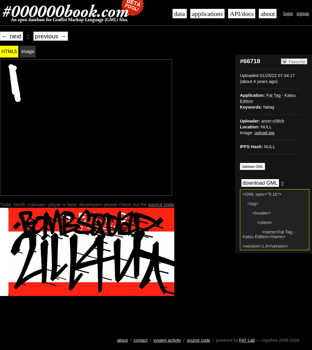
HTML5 (9, 51)
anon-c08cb (272, 121)
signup (302, 13)
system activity (167, 340)
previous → (50, 36)
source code (161, 204)
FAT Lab (247, 340)
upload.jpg (264, 132)
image (27, 51)
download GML (260, 183)
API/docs (242, 13)
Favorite (297, 61)
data (179, 13)
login (288, 13)
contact (140, 340)
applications (207, 13)
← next (11, 36)
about (268, 13)
